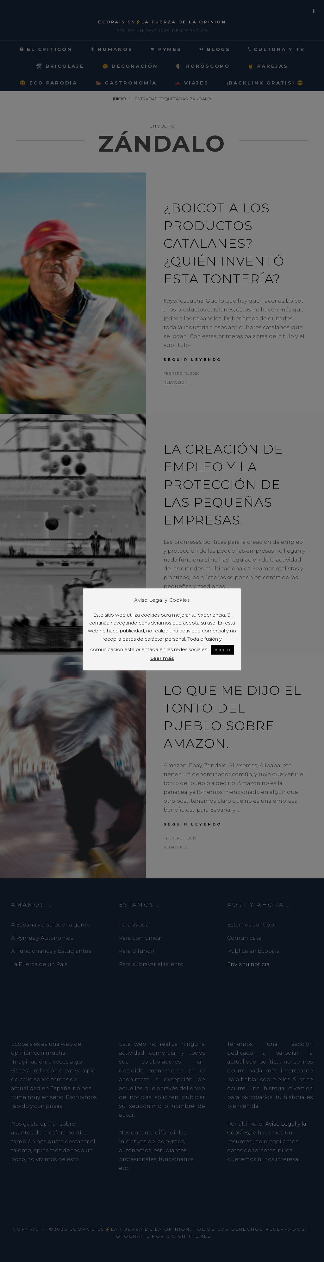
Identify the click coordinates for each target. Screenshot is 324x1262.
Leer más (162, 658)
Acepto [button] (222, 649)
